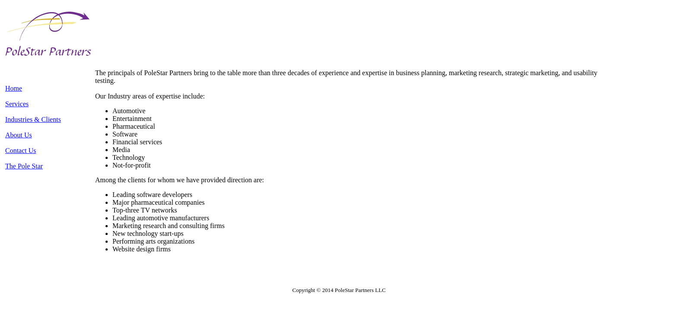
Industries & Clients (33, 119)
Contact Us (20, 150)
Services (17, 104)
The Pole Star (24, 166)
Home (13, 88)
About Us (18, 135)
